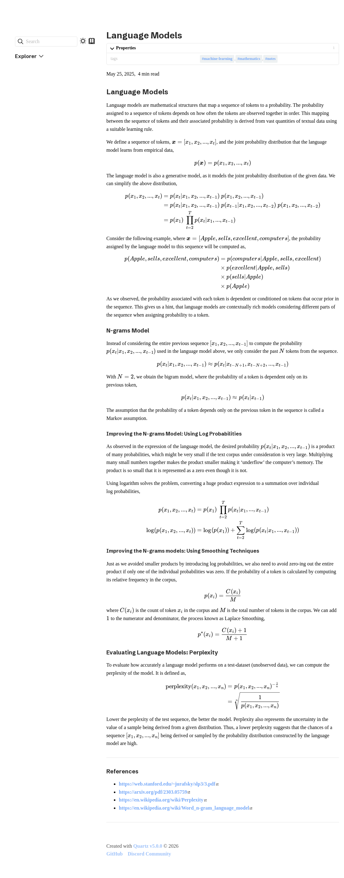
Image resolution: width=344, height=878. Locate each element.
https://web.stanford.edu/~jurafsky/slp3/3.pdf (168, 784)
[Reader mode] (92, 41)
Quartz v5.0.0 (147, 846)
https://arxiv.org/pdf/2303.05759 (154, 792)
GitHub (114, 853)
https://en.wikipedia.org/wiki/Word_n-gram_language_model (185, 808)
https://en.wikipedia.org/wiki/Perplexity (162, 799)
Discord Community (149, 853)
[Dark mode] (83, 41)
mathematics (250, 59)
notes (271, 59)
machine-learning (218, 59)
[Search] (46, 42)
